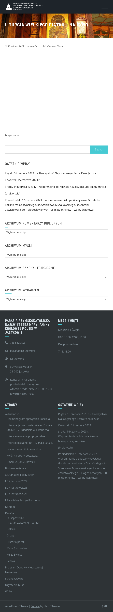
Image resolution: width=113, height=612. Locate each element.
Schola (11, 561)
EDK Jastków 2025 (16, 487)
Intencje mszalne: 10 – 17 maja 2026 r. (30, 443)
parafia (33, 46)
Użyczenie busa (14, 585)
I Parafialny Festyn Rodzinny (22, 500)
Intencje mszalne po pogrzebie (26, 436)
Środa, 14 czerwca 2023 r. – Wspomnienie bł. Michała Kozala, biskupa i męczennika (55, 187)
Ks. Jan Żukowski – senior (24, 522)
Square (35, 606)
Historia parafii (16, 542)
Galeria (11, 529)
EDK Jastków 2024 (16, 481)
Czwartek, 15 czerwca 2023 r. (22, 180)
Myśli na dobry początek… (23, 455)
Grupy (10, 535)
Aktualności (12, 414)
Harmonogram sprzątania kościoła (28, 419)
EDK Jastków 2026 (16, 494)
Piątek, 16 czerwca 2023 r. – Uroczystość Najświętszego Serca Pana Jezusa (50, 173)
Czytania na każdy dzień (19, 475)
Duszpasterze (15, 518)
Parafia (9, 513)
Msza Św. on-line (17, 548)
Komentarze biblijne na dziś (24, 449)
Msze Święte (14, 554)
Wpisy (9, 591)
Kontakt (10, 507)
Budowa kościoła (15, 468)
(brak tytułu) (12, 193)
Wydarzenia (13, 135)
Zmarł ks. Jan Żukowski (21, 462)
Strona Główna (14, 578)
